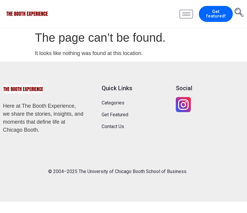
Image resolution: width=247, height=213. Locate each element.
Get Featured (115, 114)
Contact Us (113, 126)
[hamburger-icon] (186, 14)
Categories (113, 103)
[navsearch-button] (239, 13)
